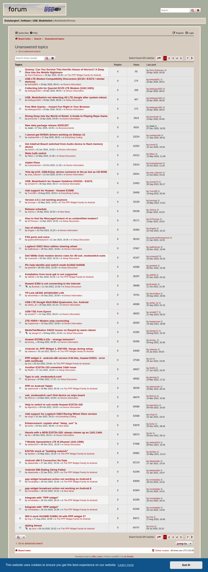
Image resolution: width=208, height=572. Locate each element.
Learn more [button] (126, 565)
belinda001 (33, 84)
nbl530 (31, 277)
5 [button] (181, 58)
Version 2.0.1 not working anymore (46, 199)
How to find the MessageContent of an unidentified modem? (61, 218)
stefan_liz (32, 305)
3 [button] (173, 58)
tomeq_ (31, 342)
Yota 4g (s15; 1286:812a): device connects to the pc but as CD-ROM (66, 171)
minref (31, 149)
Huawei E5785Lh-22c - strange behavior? (50, 339)
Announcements (66, 128)
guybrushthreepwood (38, 239)
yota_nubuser (34, 174)
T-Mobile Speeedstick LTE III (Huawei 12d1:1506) (54, 441)
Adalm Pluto (32, 162)
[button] (159, 58)
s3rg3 (30, 416)
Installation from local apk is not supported (51, 274)
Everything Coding (73, 137)
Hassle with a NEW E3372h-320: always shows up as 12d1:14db (63, 432)
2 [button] (169, 58)
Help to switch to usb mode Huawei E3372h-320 (54, 404)
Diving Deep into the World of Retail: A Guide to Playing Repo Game (66, 116)
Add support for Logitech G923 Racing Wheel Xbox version (61, 413)
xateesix (32, 351)
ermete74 (32, 184)
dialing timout (33, 525)
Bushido (36, 286)
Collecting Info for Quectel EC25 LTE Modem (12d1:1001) (59, 88)
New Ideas (65, 212)
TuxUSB (32, 193)
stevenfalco (33, 295)
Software (26, 20)
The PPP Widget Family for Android (84, 75)
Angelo (31, 230)
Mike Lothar (97, 557)
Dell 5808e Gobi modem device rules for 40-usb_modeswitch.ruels (65, 255)
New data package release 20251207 (47, 125)
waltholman (33, 249)
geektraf (32, 267)
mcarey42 (32, 258)
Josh (30, 128)
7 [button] (187, 58)
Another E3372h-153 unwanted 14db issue (50, 367)
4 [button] (177, 58)
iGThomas (33, 221)
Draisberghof (11, 20)
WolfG (31, 370)
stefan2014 (33, 444)
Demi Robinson (35, 75)
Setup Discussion (74, 100)
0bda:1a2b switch (35, 153)
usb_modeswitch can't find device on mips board (55, 395)
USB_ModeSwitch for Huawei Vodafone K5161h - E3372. (59, 181)
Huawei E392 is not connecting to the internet (52, 283)
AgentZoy (32, 407)
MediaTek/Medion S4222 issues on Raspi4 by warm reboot (60, 330)
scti (29, 363)
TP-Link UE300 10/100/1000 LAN (44, 292)
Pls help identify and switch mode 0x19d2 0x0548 (55, 265)
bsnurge (32, 202)
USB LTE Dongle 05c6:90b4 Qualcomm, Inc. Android (56, 302)
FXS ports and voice (37, 237)
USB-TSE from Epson (38, 311)
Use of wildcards (35, 227)
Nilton (30, 156)
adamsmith (33, 388)
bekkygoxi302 (34, 91)
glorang (31, 379)
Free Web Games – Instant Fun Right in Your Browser (57, 106)
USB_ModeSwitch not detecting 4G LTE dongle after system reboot (66, 97)
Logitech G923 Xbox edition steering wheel (51, 246)
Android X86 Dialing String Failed (45, 469)
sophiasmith (33, 137)
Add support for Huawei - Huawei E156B (49, 190)
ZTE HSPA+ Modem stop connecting (47, 320)
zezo (34, 528)
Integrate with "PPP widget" (42, 497)
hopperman (33, 323)
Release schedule (36, 209)
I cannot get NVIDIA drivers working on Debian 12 (55, 134)
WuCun (31, 398)
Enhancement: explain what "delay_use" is (51, 423)
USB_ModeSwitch (42, 20)
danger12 (36, 333)
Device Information (72, 84)
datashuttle (33, 463)
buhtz (30, 426)
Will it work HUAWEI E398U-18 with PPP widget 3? (55, 516)
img (29, 519)
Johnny (31, 212)
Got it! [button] (186, 565)
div (29, 435)
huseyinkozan (34, 165)
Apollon (31, 454)
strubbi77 (32, 314)
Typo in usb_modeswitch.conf (43, 376)
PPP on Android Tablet (38, 386)
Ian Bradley (129, 557)
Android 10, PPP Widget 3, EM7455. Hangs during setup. (59, 348)
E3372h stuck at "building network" (46, 451)
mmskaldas (33, 481)
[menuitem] (33, 33)
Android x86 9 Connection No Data (46, 460)
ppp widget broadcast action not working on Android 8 (58, 479)
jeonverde (32, 119)
